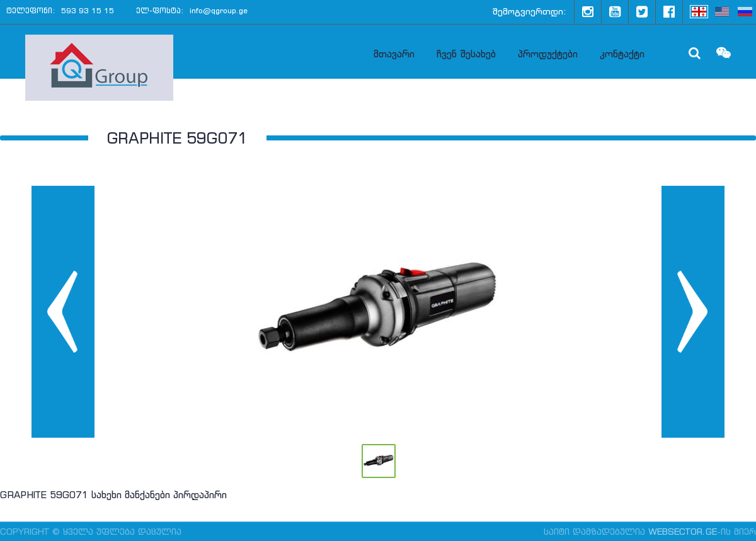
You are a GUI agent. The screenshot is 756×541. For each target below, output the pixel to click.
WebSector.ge (682, 531)
